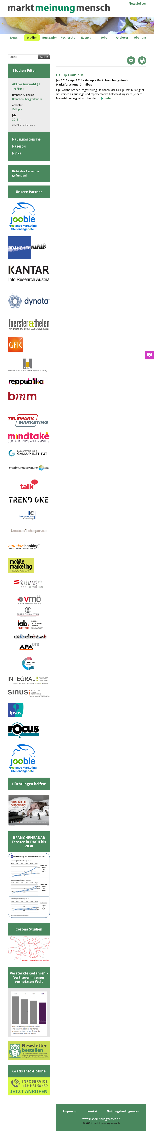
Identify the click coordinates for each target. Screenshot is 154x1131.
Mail (131, 60)
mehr (107, 98)
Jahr (18, 153)
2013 (16, 119)
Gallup (17, 109)
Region (20, 146)
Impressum (71, 1111)
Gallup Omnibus (70, 75)
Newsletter (137, 3)
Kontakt (93, 1111)
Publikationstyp (28, 139)
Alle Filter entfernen (23, 125)
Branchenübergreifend (27, 99)
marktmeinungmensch (59, 8)
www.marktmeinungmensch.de (101, 1119)
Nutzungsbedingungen (123, 1111)
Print (142, 60)
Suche (44, 56)
